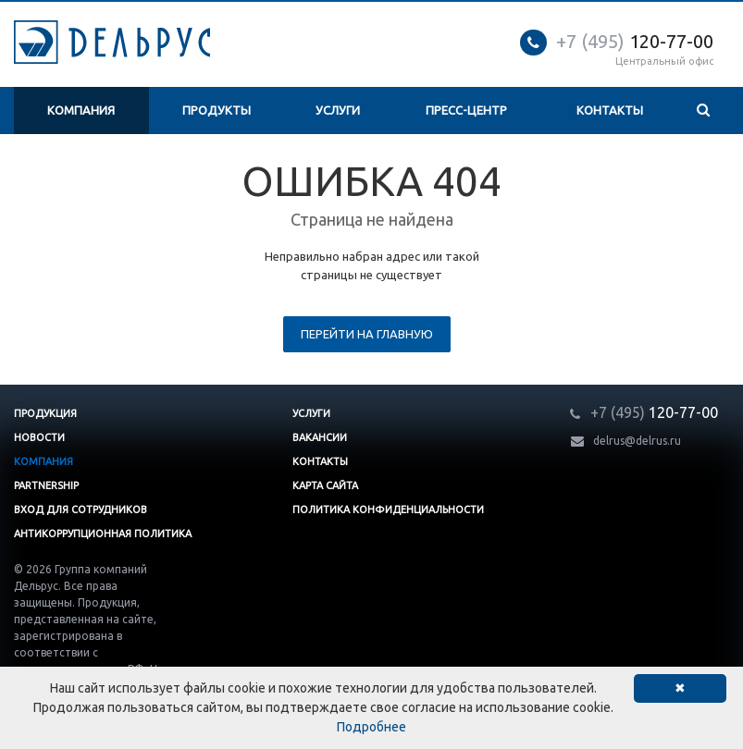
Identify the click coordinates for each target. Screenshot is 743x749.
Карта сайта (325, 485)
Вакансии (319, 437)
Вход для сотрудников (80, 509)
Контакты (609, 110)
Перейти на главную (367, 333)
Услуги (338, 110)
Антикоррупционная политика (103, 533)
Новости (39, 437)
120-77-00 (634, 41)
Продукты (216, 110)
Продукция (45, 413)
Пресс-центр (466, 110)
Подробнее (371, 726)
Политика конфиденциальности (388, 509)
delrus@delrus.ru (637, 441)
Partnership (46, 485)
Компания (81, 110)
